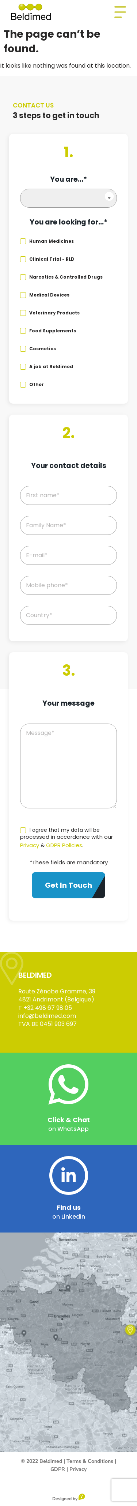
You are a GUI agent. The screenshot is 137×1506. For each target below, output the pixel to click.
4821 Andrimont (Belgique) (56, 999)
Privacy (29, 845)
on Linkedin (68, 1216)
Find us (69, 1207)
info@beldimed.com (47, 1016)
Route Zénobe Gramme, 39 (56, 991)
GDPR (57, 1469)
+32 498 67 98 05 (47, 1008)
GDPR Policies (64, 845)
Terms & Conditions (89, 1461)
